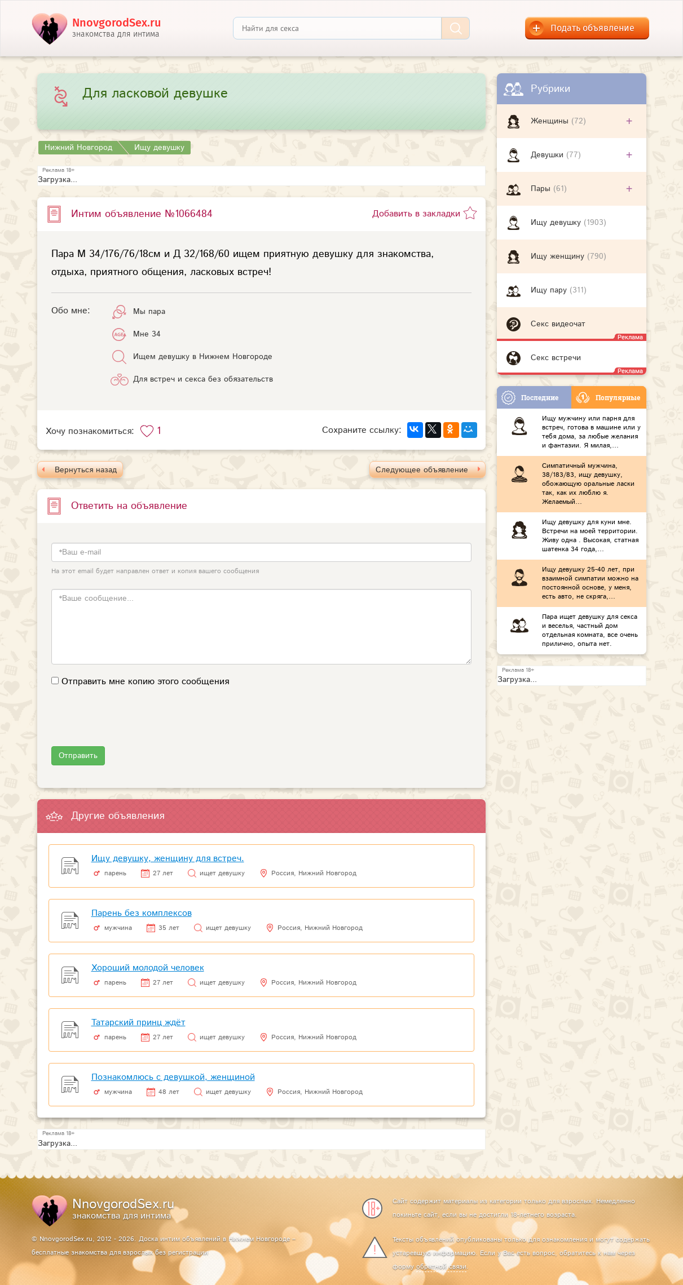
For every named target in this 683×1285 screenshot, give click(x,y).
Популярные (608, 398)
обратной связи (441, 1266)
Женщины (551, 121)
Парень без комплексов (141, 913)
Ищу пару (550, 290)
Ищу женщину (559, 256)
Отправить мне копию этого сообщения (145, 681)
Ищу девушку (557, 222)
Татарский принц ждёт (138, 1022)
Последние (529, 398)
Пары (542, 188)
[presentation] (137, 724)
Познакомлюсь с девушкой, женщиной (173, 1077)
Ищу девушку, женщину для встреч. (167, 858)
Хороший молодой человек (147, 967)
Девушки (548, 155)
